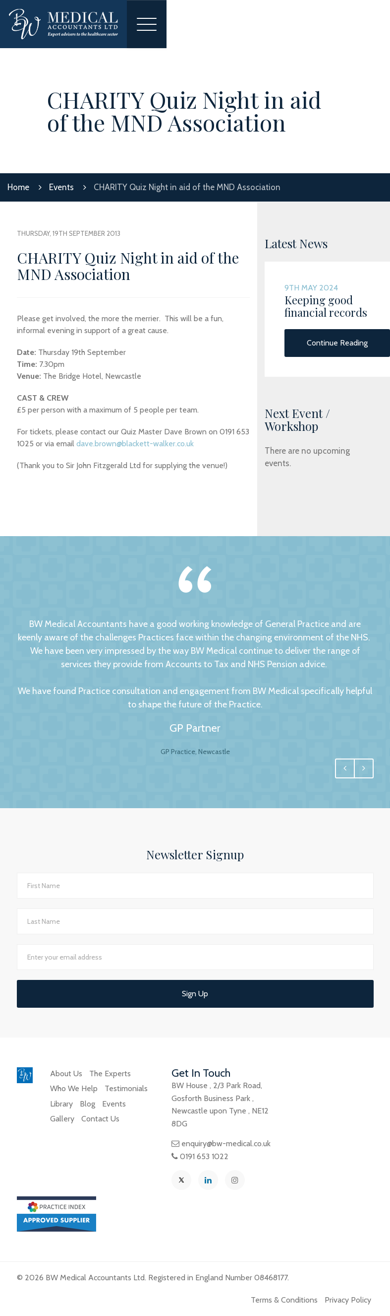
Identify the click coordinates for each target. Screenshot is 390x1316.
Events (61, 187)
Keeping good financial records (325, 305)
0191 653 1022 (204, 1156)
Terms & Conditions (284, 1300)
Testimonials (126, 1088)
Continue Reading (337, 342)
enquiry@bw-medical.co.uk (226, 1143)
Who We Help (74, 1088)
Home (18, 187)
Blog (87, 1103)
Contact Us (100, 1118)
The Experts (110, 1073)
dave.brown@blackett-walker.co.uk (135, 443)
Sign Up (195, 993)
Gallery (62, 1118)
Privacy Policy (348, 1300)
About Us (66, 1073)
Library (61, 1103)
